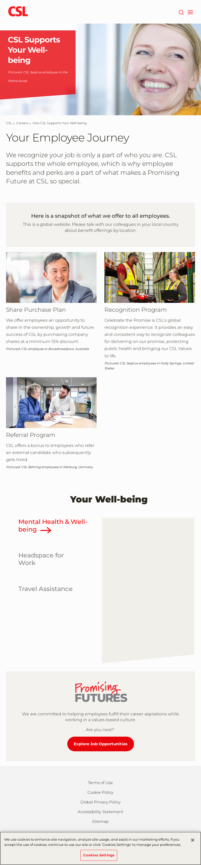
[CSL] (9, 123)
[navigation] (190, 11)
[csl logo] (18, 12)
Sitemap (100, 821)
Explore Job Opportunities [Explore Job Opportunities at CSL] (100, 743)
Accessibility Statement (100, 811)
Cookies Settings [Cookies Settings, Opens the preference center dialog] (98, 855)
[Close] (192, 840)
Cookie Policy (100, 792)
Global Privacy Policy (100, 802)
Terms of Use (100, 782)
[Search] (181, 11)
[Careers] (22, 123)
